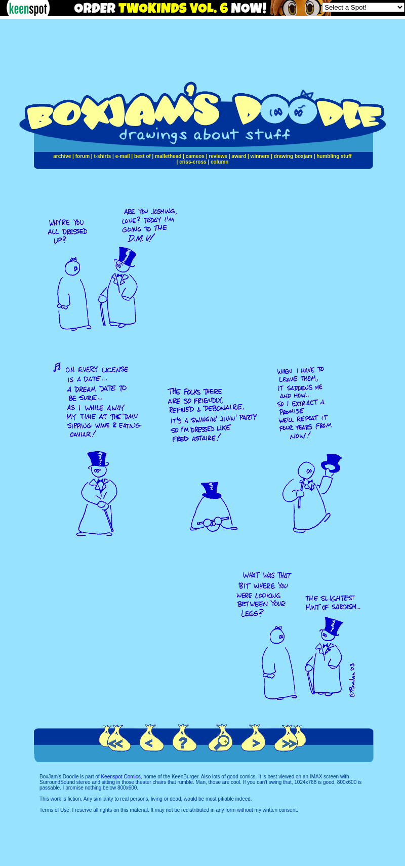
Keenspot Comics (120, 776)
